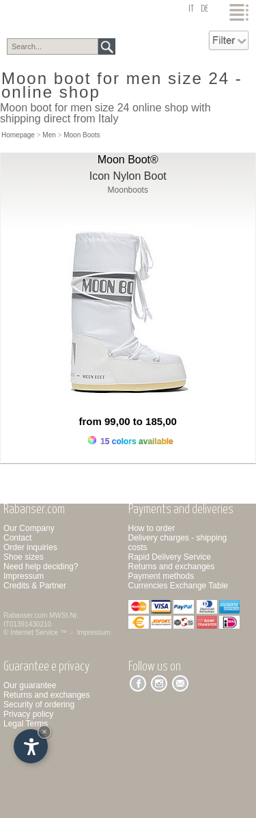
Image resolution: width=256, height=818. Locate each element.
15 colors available (130, 441)
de (204, 9)
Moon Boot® (128, 159)
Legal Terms (25, 723)
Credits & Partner (34, 585)
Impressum (23, 576)
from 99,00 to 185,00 (128, 421)
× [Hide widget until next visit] (44, 731)
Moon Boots (81, 135)
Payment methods (161, 576)
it (191, 9)
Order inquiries (30, 547)
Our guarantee (29, 685)
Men (48, 135)
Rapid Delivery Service (169, 557)
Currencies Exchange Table (178, 585)
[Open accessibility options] (31, 746)
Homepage (18, 135)
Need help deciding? (40, 566)
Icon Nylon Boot (128, 176)
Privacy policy (28, 714)
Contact (17, 538)
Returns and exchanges (171, 566)
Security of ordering (38, 704)
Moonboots (128, 190)
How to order (151, 528)
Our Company (29, 528)
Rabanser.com (25, 615)
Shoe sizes (23, 557)
